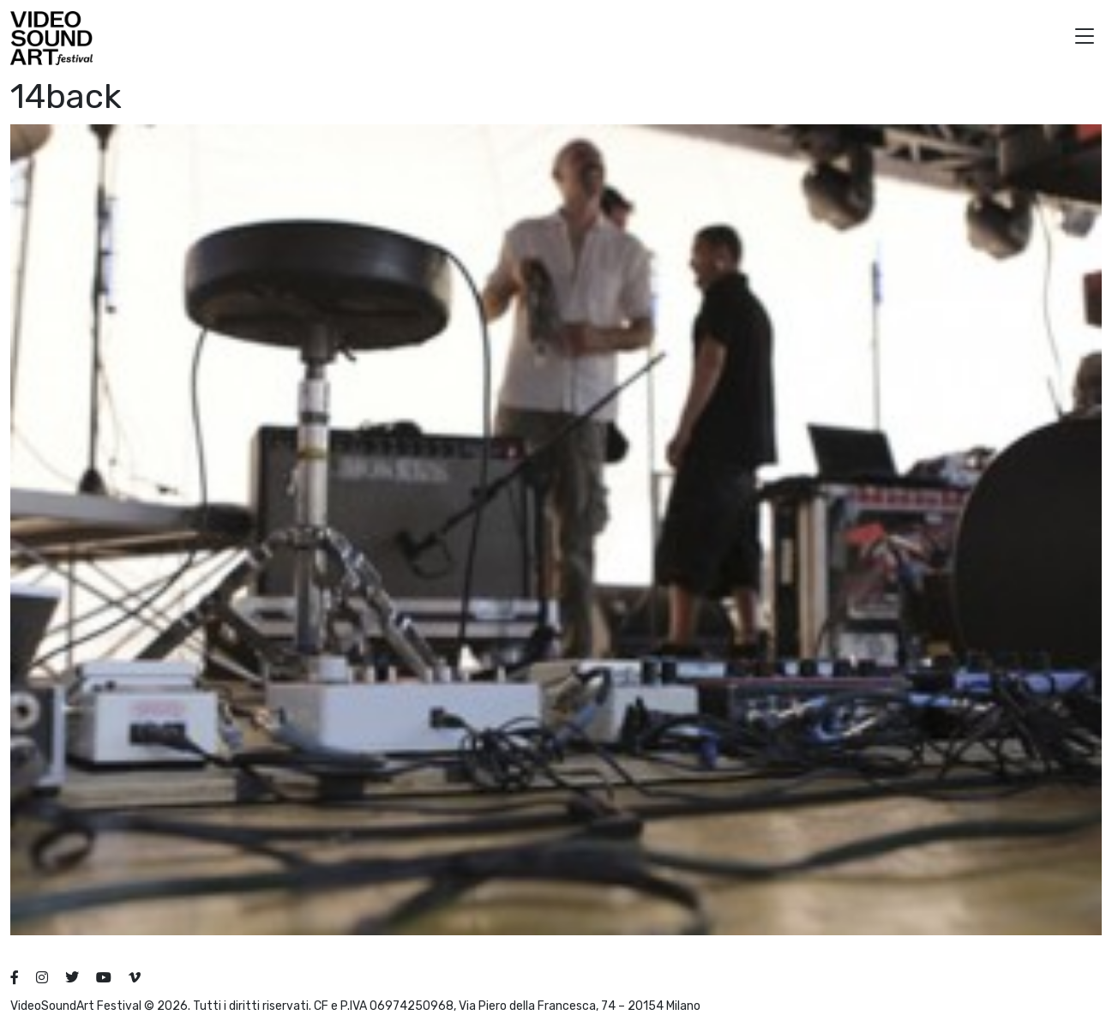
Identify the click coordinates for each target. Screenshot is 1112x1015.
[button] (1084, 38)
